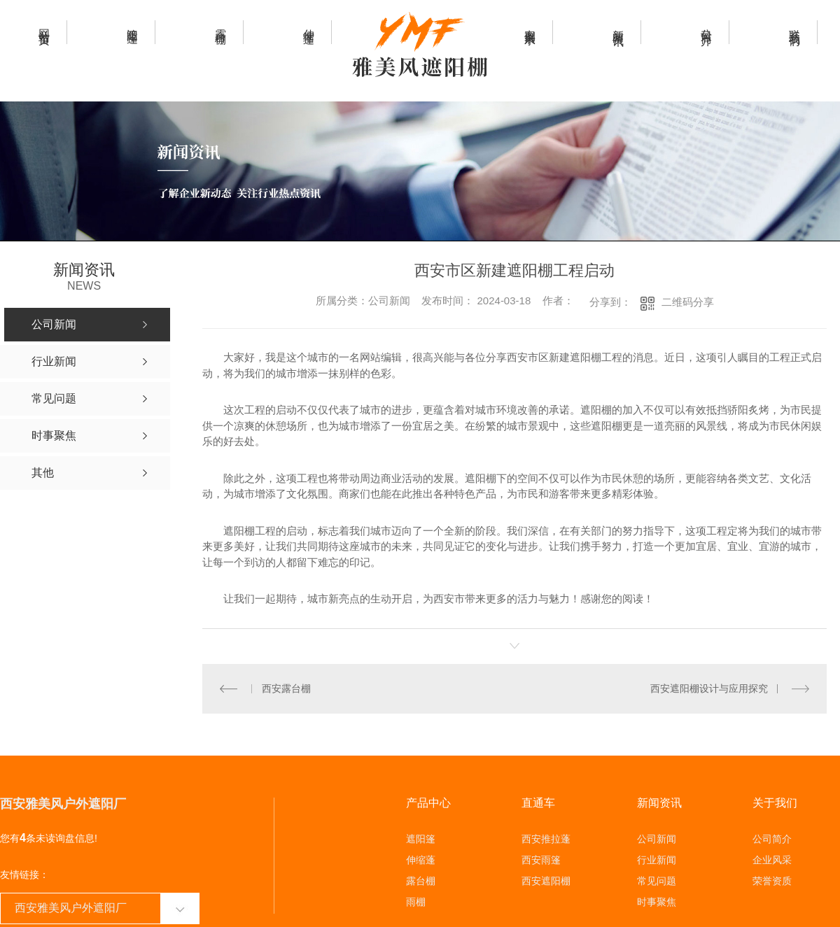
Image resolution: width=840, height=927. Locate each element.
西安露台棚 (286, 687)
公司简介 (772, 838)
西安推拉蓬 (546, 838)
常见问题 (656, 880)
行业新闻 (656, 859)
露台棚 (420, 880)
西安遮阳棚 (546, 880)
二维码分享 (688, 302)
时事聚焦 (656, 901)
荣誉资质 (772, 880)
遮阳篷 (420, 838)
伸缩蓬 (420, 859)
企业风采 (772, 859)
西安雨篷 (541, 859)
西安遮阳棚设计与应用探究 (709, 687)
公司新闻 (656, 838)
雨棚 (416, 901)
